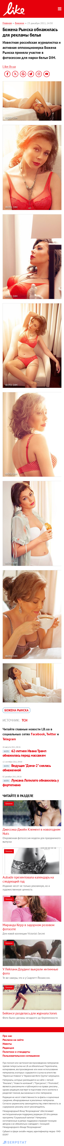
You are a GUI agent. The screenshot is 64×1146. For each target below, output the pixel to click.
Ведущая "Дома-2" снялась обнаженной (27, 767)
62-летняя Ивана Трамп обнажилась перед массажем (24, 753)
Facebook (38, 734)
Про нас (7, 1036)
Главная (7, 23)
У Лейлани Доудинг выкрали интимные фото (30, 971)
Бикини (19, 23)
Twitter (51, 734)
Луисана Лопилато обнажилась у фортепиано (31, 782)
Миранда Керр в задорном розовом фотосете (28, 927)
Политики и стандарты (16, 1051)
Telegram (9, 739)
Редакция (8, 1047)
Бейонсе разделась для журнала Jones (30, 1013)
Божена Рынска (16, 710)
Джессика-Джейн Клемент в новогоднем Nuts (31, 831)
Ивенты (7, 1043)
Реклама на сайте (13, 1039)
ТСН (24, 720)
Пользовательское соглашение (21, 1055)
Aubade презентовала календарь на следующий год (28, 879)
